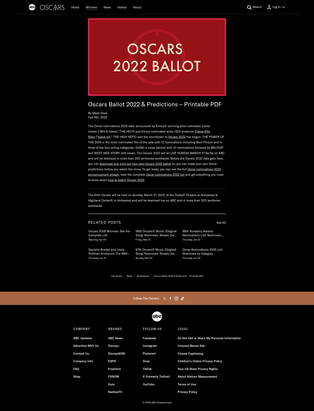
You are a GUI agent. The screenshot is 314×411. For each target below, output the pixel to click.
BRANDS (115, 329)
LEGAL (182, 329)
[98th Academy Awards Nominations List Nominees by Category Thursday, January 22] (204, 234)
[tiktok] (182, 298)
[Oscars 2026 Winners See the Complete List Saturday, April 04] (110, 234)
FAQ (76, 369)
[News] (107, 7)
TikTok (147, 369)
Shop (77, 377)
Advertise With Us (86, 346)
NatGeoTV (115, 392)
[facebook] (170, 298)
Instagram (150, 346)
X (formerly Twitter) (156, 377)
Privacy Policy (187, 392)
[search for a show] (254, 7)
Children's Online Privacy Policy (199, 361)
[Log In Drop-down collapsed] (276, 7)
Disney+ (114, 346)
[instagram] (176, 298)
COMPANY (81, 329)
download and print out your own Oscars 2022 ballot (135, 164)
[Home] (75, 7)
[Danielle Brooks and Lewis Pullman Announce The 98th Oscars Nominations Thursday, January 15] (110, 253)
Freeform (114, 369)
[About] (137, 7)
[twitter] (164, 298)
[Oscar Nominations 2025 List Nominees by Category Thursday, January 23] (204, 253)
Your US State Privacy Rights (197, 369)
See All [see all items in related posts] (221, 222)
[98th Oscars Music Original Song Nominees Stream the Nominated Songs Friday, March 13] (157, 234)
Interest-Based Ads (191, 346)
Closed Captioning (190, 354)
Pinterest (149, 354)
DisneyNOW (116, 354)
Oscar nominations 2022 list (165, 175)
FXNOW (113, 377)
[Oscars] (52, 7)
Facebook (149, 338)
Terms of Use (186, 384)
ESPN (112, 361)
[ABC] (32, 8)
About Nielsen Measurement (197, 377)
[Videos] (122, 7)
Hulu (111, 384)
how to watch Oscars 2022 (126, 180)
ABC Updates (82, 338)
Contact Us (81, 354)
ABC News (115, 338)
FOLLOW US (152, 329)
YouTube (148, 384)
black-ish (104, 137)
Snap (146, 361)
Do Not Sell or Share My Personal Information (209, 338)
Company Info (83, 361)
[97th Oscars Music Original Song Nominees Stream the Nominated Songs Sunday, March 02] (157, 253)
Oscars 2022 (176, 137)
